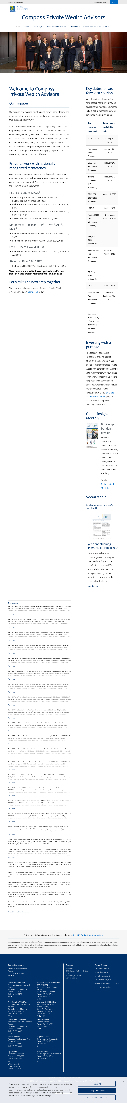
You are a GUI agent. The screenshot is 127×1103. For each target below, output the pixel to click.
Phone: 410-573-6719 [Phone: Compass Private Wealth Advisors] (16, 973)
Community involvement (57, 26)
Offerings (39, 26)
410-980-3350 (16, 1046)
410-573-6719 (47, 994)
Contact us (33, 292)
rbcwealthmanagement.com (15, 2)
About (27, 26)
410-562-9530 (45, 1014)
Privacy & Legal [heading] (100, 965)
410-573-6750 (19, 1056)
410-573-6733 (19, 1069)
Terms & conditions (101, 976)
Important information (100, 2)
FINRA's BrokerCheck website (87, 935)
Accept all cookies (96, 1090)
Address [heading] (69, 965)
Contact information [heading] (16, 965)
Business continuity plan (103, 980)
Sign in (114, 2)
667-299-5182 (45, 1044)
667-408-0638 (45, 1058)
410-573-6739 (47, 1024)
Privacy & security (100, 969)
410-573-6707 (47, 1011)
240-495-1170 (16, 994)
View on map (71, 978)
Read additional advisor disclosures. (18, 912)
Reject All (97, 1084)
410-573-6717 (19, 992)
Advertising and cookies (103, 989)
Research (75, 26)
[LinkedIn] (12, 996)
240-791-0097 (16, 1031)
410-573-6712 (19, 1011)
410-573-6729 (47, 1056)
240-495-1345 (45, 996)
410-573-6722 (19, 1029)
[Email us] (9, 976)
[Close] (123, 1081)
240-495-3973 (16, 1014)
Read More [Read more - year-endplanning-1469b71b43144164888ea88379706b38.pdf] (93, 586)
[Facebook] (11, 976)
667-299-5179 (45, 1026)
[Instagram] (14, 976)
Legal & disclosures (101, 972)
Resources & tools (92, 26)
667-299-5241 (16, 1058)
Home (18, 26)
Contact (107, 26)
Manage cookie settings (97, 1097)
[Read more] (11, 614)
